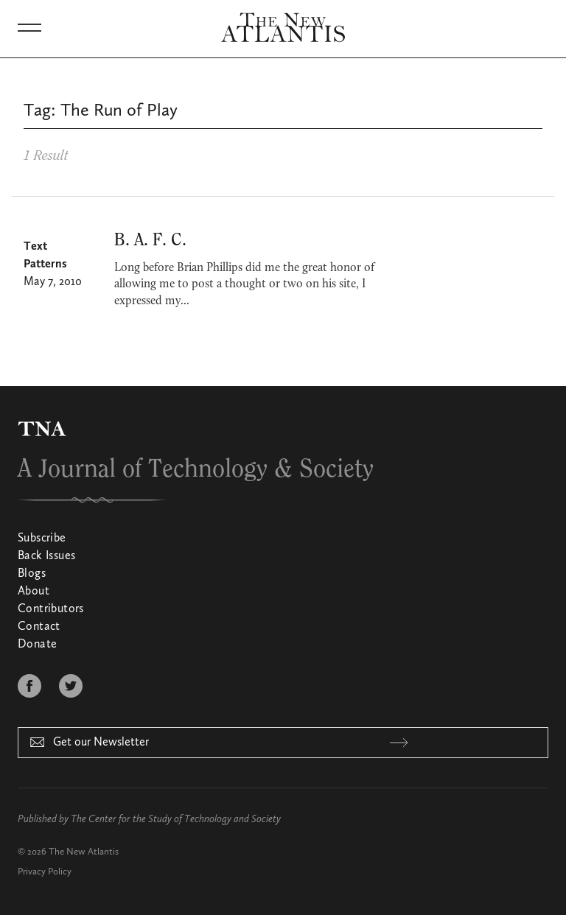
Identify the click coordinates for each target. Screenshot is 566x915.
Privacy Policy (44, 872)
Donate (37, 645)
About (33, 591)
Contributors (51, 609)
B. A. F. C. (150, 240)
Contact (39, 627)
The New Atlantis (84, 852)
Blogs (32, 574)
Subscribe (42, 538)
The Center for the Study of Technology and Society (176, 819)
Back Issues (46, 556)
